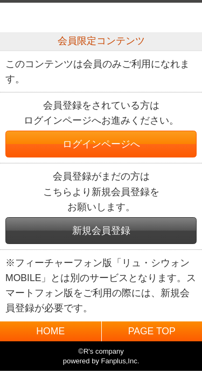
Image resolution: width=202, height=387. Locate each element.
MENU (181, 17)
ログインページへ (101, 144)
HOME (50, 331)
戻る (20, 17)
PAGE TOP (152, 331)
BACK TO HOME (101, 15)
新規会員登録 (101, 230)
